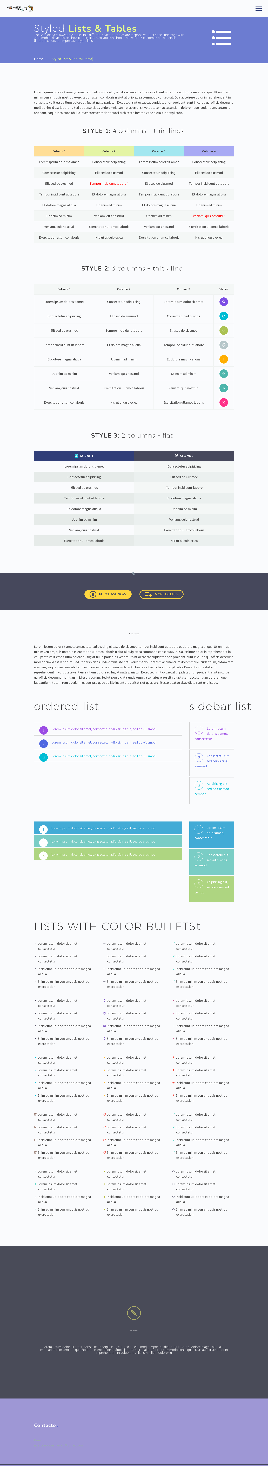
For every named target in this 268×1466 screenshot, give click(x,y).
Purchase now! (103, 597)
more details (167, 597)
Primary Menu (259, 9)
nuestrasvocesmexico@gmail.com (58, 1450)
